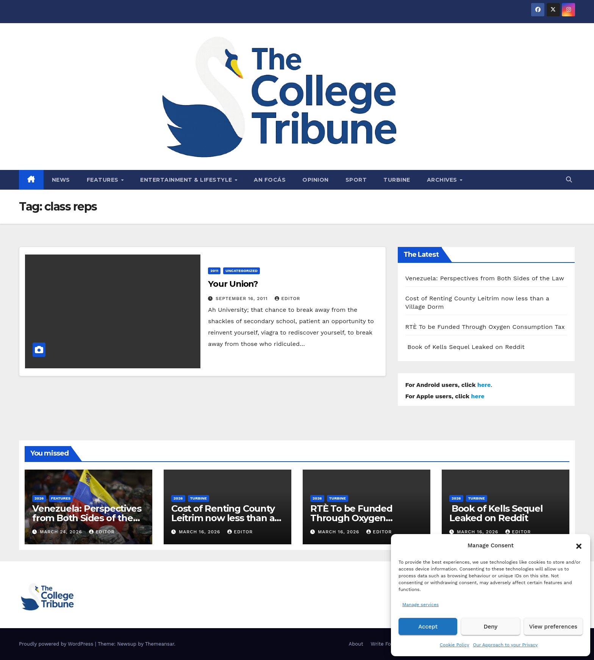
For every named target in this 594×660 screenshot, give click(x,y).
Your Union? (233, 284)
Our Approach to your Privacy (505, 644)
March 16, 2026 (200, 531)
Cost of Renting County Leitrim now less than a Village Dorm (223, 518)
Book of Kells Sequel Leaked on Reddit (465, 346)
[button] (579, 545)
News (61, 179)
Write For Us (386, 644)
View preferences (553, 626)
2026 (39, 498)
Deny (490, 626)
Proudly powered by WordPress (57, 644)
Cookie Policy (454, 644)
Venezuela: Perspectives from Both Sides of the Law (484, 278)
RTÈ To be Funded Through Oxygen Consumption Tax (485, 326)
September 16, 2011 (242, 298)
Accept (428, 626)
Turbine (396, 179)
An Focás (270, 179)
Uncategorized (241, 271)
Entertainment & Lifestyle (187, 179)
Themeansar (159, 644)
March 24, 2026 (62, 531)
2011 (214, 271)
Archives (443, 179)
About (356, 644)
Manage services (420, 604)
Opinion (315, 179)
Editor (287, 298)
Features (103, 179)
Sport (356, 179)
